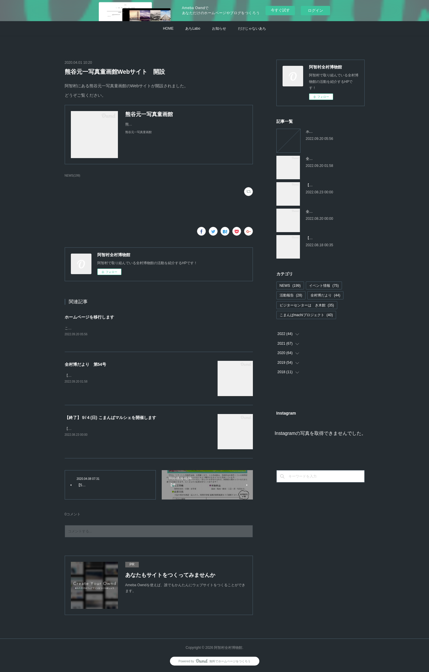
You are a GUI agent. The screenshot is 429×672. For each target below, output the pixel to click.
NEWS (290, 286)
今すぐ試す (280, 10)
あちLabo (192, 28)
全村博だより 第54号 (85, 365)
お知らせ (219, 28)
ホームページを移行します (89, 317)
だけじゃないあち (252, 28)
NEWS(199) (72, 175)
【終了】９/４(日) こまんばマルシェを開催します (110, 418)
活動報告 (291, 295)
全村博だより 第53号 (323, 212)
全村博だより (325, 295)
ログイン (315, 10)
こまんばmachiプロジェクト (306, 315)
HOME (168, 28)
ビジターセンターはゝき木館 (307, 305)
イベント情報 (324, 286)
